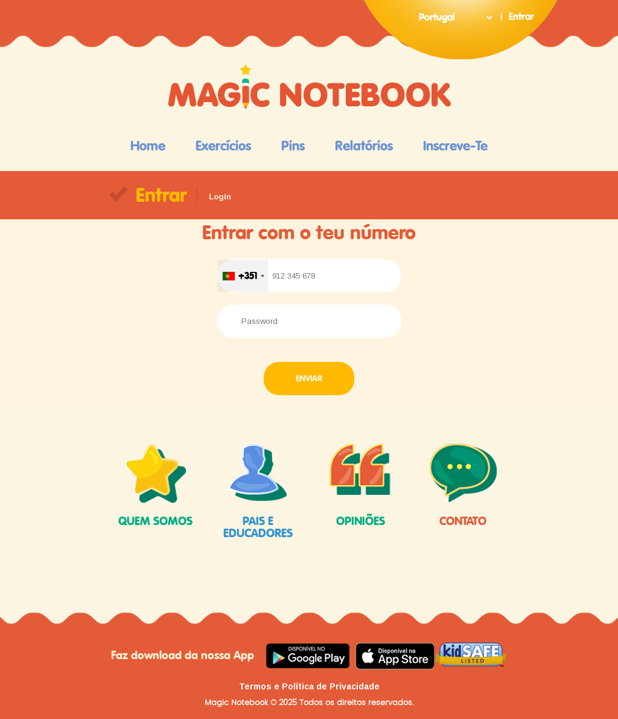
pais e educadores (257, 491)
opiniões (360, 485)
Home (147, 146)
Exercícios (223, 146)
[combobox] (243, 276)
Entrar (521, 17)
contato (463, 485)
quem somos (155, 485)
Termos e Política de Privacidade (309, 686)
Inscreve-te (455, 146)
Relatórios (364, 146)
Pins (293, 146)
